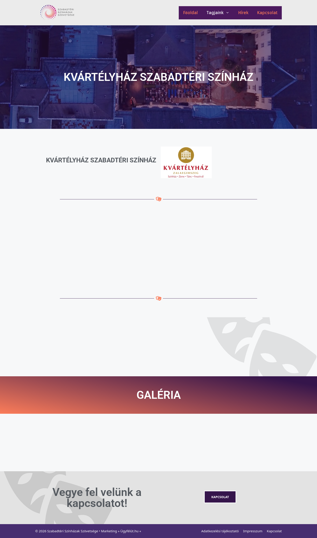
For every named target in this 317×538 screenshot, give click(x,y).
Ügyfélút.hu (129, 531)
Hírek (243, 12)
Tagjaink (220, 12)
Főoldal (190, 12)
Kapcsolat (267, 12)
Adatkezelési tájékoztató (220, 531)
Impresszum (252, 531)
